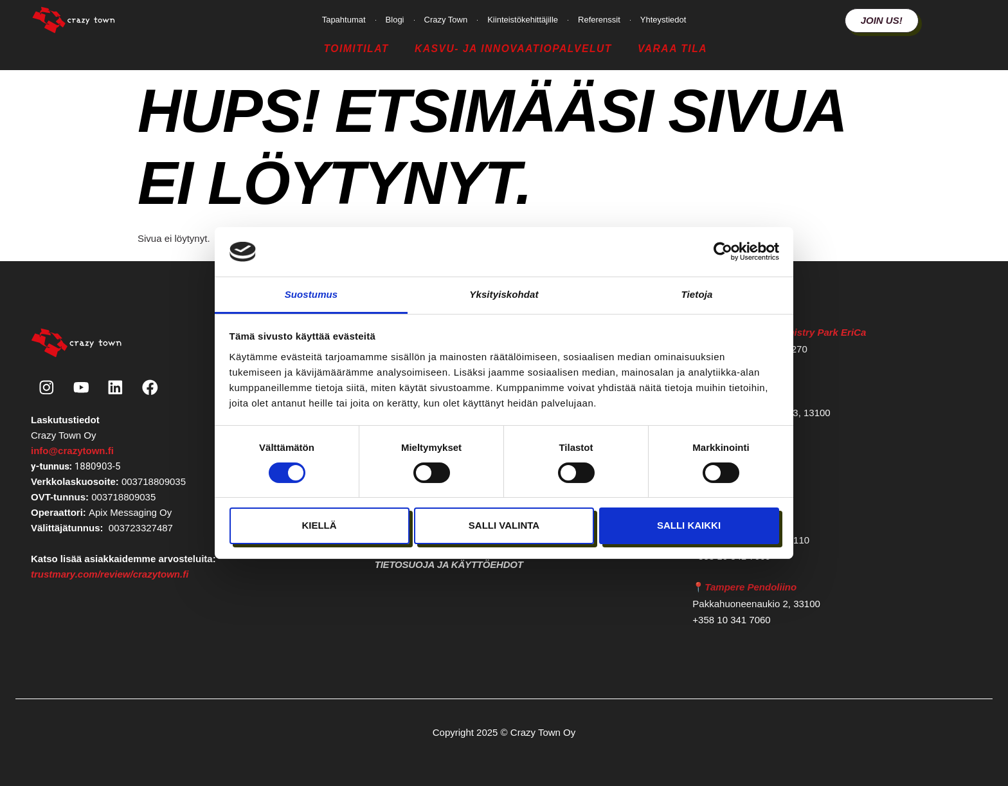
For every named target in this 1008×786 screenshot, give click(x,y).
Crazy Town (446, 19)
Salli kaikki (689, 525)
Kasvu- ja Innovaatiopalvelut (513, 48)
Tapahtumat (344, 19)
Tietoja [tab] (697, 294)
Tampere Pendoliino (751, 586)
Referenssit (599, 19)
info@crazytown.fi (72, 451)
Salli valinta (504, 525)
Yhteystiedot (663, 19)
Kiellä (319, 525)
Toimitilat (355, 48)
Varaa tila (672, 48)
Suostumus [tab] (311, 294)
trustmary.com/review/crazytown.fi (109, 574)
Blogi (395, 19)
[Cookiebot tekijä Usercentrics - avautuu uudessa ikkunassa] (723, 251)
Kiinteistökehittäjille (522, 19)
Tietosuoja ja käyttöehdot (449, 564)
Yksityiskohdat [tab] (503, 294)
